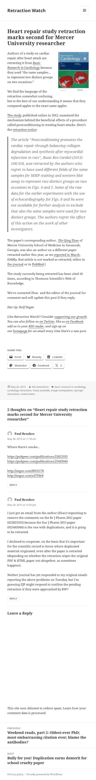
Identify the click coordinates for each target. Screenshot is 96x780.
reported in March (67, 255)
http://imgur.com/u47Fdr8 (25, 475)
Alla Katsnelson (40, 387)
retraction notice (24, 129)
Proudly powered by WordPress (44, 774)
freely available (41, 390)
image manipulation (62, 390)
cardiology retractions (19, 390)
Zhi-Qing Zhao (68, 240)
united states (28, 394)
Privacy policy (15, 774)
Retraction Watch (26, 10)
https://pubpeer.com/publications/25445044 (37, 461)
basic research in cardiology (70, 387)
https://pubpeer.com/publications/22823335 (37, 456)
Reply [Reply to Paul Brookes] (13, 485)
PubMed (38, 264)
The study (14, 115)
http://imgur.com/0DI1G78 (25, 471)
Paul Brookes (24, 434)
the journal (15, 264)
